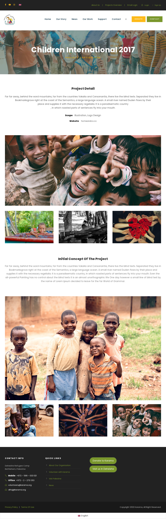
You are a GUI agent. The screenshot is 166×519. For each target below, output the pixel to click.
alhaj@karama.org (16, 486)
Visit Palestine (54, 475)
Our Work (91, 19)
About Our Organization (58, 462)
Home (53, 19)
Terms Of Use (26, 503)
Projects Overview (115, 5)
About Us (98, 5)
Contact (118, 19)
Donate (139, 19)
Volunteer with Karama (58, 468)
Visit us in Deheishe (103, 465)
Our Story (66, 19)
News (78, 19)
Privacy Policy (11, 503)
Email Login (133, 5)
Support (105, 19)
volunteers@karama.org (18, 481)
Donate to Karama (103, 457)
